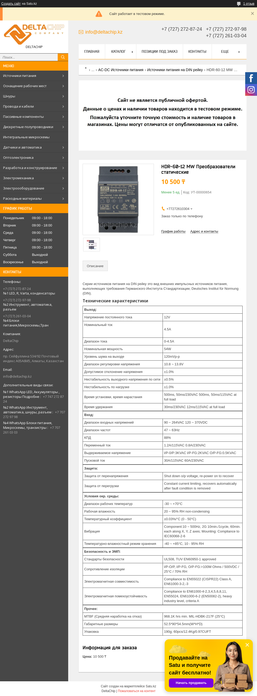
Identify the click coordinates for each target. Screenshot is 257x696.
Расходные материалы (22, 198)
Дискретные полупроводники (28, 126)
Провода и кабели (18, 106)
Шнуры (9, 96)
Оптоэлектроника (18, 157)
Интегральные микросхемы (26, 137)
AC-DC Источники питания (120, 70)
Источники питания (19, 75)
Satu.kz (151, 686)
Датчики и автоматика (22, 147)
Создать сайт (11, 4)
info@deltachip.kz (17, 376)
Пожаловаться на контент (137, 691)
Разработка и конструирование (30, 167)
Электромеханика (18, 178)
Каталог (118, 51)
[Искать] (63, 57)
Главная (91, 51)
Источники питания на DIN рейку (175, 70)
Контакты (197, 51)
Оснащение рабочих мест (25, 85)
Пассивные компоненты (23, 116)
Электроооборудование (23, 188)
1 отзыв (248, 4)
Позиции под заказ (160, 51)
